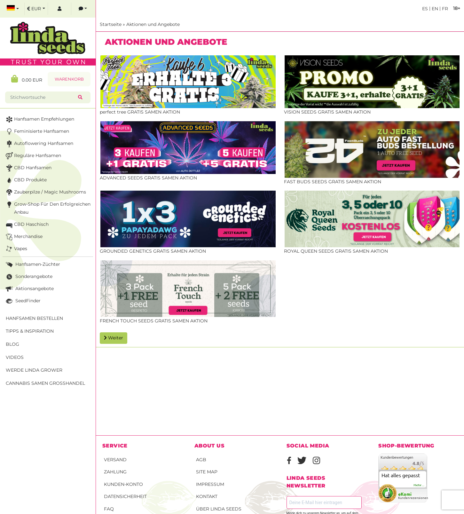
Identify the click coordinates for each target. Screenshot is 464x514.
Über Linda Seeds (218, 509)
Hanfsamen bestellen (34, 318)
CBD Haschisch (26, 224)
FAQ (109, 509)
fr (444, 9)
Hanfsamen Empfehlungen (39, 119)
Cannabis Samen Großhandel (45, 383)
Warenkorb (69, 79)
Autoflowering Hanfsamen (38, 143)
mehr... (419, 485)
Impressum (210, 484)
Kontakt (206, 496)
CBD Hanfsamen (27, 168)
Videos (15, 357)
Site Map (206, 472)
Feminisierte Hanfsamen (36, 131)
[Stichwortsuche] (42, 97)
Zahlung (115, 472)
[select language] (12, 9)
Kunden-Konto (123, 484)
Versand (115, 460)
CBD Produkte (25, 180)
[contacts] (82, 9)
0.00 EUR (26, 79)
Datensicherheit (125, 496)
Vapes (15, 249)
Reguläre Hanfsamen (32, 156)
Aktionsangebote (29, 289)
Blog (12, 344)
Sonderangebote (28, 277)
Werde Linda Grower (34, 370)
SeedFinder (22, 301)
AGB (201, 460)
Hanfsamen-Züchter (32, 264)
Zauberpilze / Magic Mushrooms (45, 192)
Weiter (113, 338)
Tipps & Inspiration (30, 331)
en (434, 9)
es (425, 9)
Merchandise (23, 237)
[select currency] (36, 9)
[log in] (59, 9)
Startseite (111, 24)
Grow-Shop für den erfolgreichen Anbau (47, 207)
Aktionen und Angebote (153, 24)
